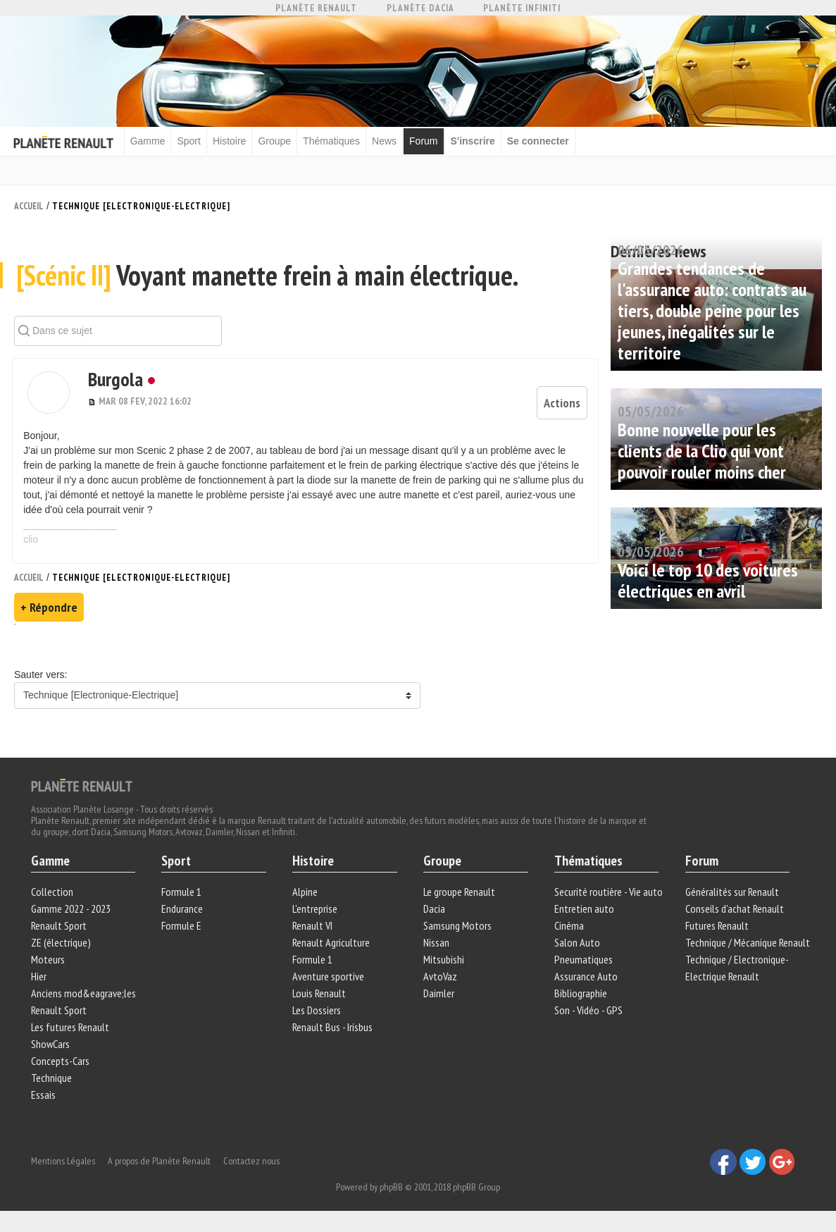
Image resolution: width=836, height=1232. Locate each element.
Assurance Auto (585, 980)
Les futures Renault (71, 1031)
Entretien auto (583, 913)
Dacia (434, 913)
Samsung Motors (457, 930)
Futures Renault (716, 930)
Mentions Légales (64, 1161)
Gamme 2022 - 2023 (71, 913)
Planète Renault (316, 8)
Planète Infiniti (522, 8)
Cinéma (568, 930)
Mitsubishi (443, 963)
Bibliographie (580, 997)
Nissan (436, 947)
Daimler (438, 997)
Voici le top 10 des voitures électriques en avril (708, 580)
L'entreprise (315, 913)
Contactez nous (252, 1161)
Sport (192, 141)
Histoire (232, 141)
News (387, 141)
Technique (52, 1082)
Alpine (305, 896)
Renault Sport (59, 930)
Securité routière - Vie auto (608, 896)
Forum (427, 141)
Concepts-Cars (61, 1065)
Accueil (29, 205)
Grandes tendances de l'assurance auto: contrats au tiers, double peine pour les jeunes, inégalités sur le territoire (712, 310)
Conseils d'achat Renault (734, 913)
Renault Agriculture (331, 947)
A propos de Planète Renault (159, 1161)
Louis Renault (320, 997)
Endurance (183, 913)
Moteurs (48, 963)
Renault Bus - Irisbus (333, 1031)
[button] (47, 397)
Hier (39, 980)
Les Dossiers (317, 1014)
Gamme (151, 141)
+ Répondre (48, 610)
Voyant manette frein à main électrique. (268, 279)
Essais (44, 1099)
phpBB (391, 1187)
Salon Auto (576, 947)
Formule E (182, 930)
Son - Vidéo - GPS (588, 1014)
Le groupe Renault (459, 896)
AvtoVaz (440, 980)
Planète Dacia (420, 8)
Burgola (110, 383)
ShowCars (51, 1048)
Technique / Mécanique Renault (747, 947)
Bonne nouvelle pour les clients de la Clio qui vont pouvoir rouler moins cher (702, 450)
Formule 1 (182, 896)
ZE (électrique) (62, 947)
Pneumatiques (583, 963)
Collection (53, 896)
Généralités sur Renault (731, 896)
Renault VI (313, 930)
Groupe (278, 141)
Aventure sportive (329, 980)
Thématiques (334, 141)
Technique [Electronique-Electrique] (141, 205)
